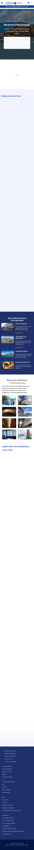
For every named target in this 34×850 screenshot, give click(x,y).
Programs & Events (10, 756)
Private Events (6, 792)
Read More (19, 333)
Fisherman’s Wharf (7, 777)
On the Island (5, 826)
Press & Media (6, 790)
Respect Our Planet (7, 805)
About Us (4, 802)
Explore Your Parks (7, 771)
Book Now (18, 347)
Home (8, 21)
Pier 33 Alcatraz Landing (8, 823)
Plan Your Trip (8, 759)
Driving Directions (7, 766)
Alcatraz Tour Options (11, 751)
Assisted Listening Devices (9, 828)
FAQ (3, 784)
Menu (1, 3)
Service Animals (6, 834)
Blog (3, 797)
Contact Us (5, 800)
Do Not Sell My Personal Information (11, 810)
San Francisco (16, 21)
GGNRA (4, 774)
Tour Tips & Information (8, 782)
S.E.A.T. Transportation (8, 820)
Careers (4, 787)
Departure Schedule (10, 753)
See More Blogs (7, 450)
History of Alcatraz (7, 769)
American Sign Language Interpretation (13, 831)
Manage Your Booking (8, 808)
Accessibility (5, 815)
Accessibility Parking (7, 818)
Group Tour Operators (11, 761)
